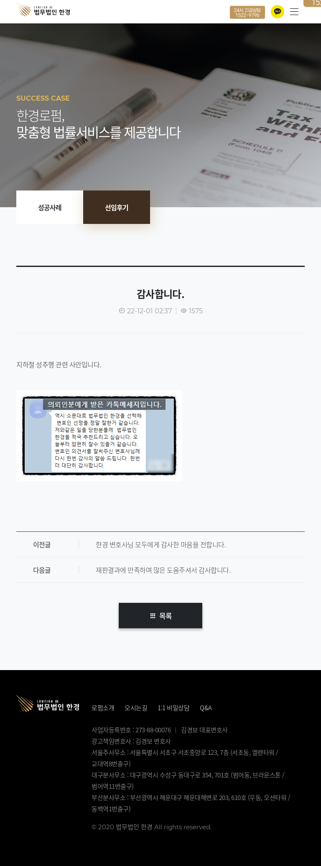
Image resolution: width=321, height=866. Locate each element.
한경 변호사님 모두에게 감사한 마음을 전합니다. (161, 544)
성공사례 (49, 207)
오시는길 (136, 707)
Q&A (206, 707)
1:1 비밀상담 (173, 707)
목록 (160, 615)
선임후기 (116, 207)
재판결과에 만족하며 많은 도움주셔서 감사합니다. (163, 570)
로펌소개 (103, 707)
